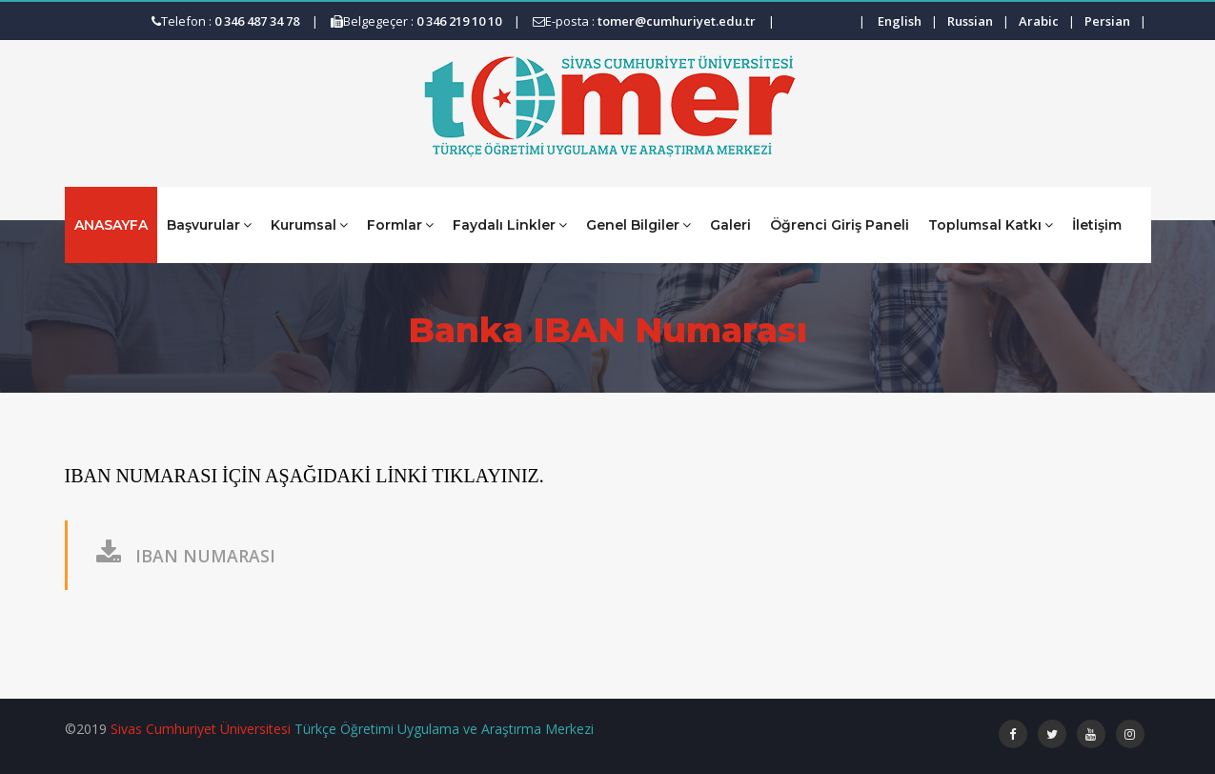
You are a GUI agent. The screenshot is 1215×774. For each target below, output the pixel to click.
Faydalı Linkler (510, 224)
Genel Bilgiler (638, 224)
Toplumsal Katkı (990, 224)
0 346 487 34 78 (256, 21)
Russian (970, 21)
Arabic (1039, 21)
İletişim (1097, 225)
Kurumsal (309, 224)
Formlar (400, 224)
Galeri (730, 225)
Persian (1107, 21)
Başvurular (209, 224)
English (899, 21)
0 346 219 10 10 (458, 21)
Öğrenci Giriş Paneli (839, 225)
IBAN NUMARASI (185, 555)
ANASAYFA (111, 225)
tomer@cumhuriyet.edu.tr (676, 21)
